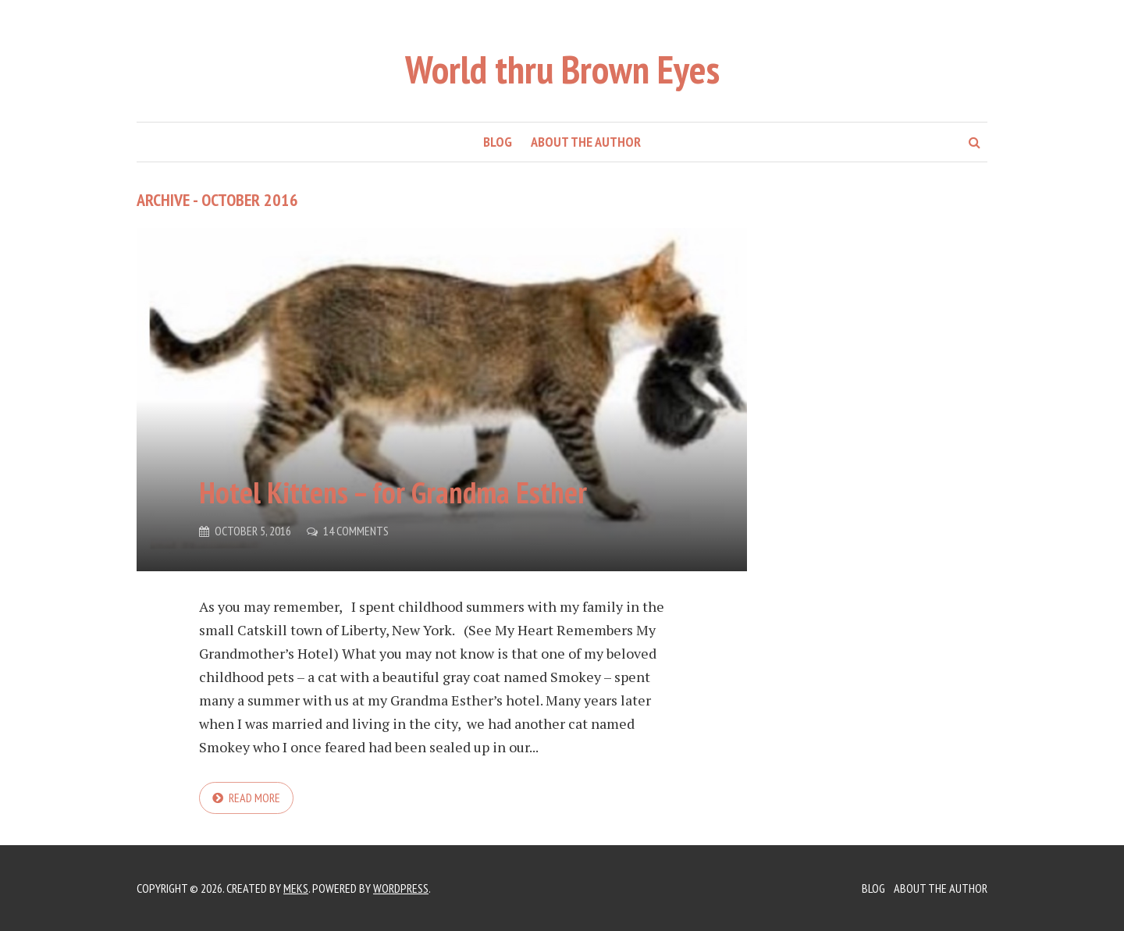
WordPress (401, 888)
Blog (497, 142)
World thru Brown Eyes (562, 69)
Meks (295, 888)
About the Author (586, 142)
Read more (254, 797)
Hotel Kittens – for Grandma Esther (393, 492)
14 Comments (356, 530)
